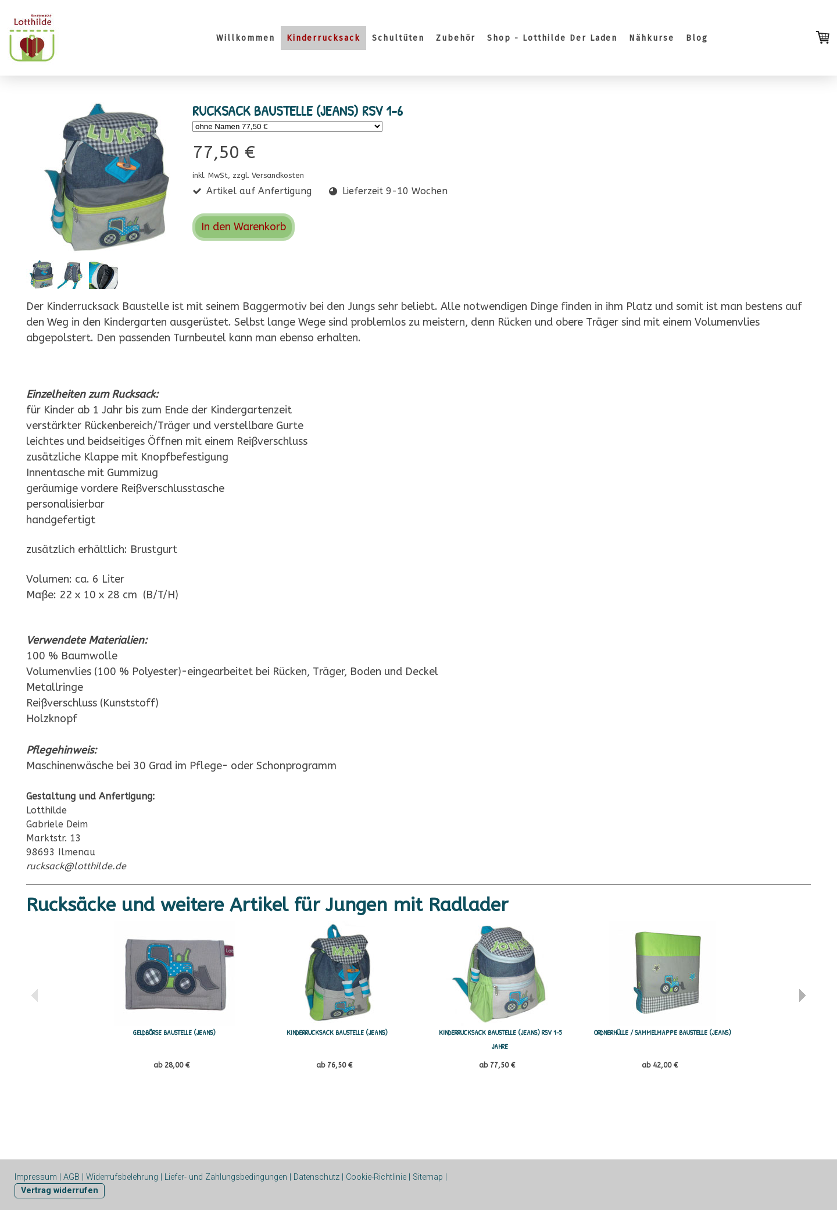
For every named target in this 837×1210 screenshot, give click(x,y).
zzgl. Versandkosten (268, 175)
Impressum (36, 1177)
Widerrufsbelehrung (122, 1177)
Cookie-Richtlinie (376, 1177)
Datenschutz (316, 1177)
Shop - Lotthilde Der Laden (552, 38)
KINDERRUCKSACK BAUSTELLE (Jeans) (337, 1032)
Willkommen (245, 38)
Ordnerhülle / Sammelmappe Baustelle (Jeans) (662, 1032)
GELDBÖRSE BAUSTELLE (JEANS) (174, 1032)
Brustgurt (153, 549)
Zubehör (456, 38)
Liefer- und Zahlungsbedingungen (225, 1177)
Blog (697, 38)
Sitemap (428, 1177)
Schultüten (398, 38)
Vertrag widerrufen (59, 1190)
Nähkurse (651, 38)
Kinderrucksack (323, 38)
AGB (71, 1177)
